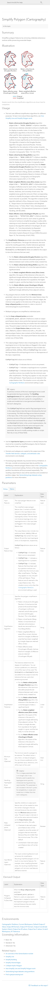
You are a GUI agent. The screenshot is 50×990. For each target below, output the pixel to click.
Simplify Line (10, 957)
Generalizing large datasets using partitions (20, 972)
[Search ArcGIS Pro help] (23, 2)
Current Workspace (26, 925)
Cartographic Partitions (17, 383)
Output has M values (20, 930)
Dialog (5, 489)
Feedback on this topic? (39, 986)
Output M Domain (13, 928)
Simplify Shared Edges (13, 963)
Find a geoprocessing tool (14, 975)
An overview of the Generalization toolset (19, 954)
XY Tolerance (15, 932)
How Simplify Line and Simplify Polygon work (20, 969)
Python (12, 489)
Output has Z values (35, 930)
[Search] (41, 2)
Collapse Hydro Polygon (14, 966)
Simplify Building (11, 960)
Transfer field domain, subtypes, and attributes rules (23, 453)
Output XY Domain (26, 928)
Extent (10, 930)
